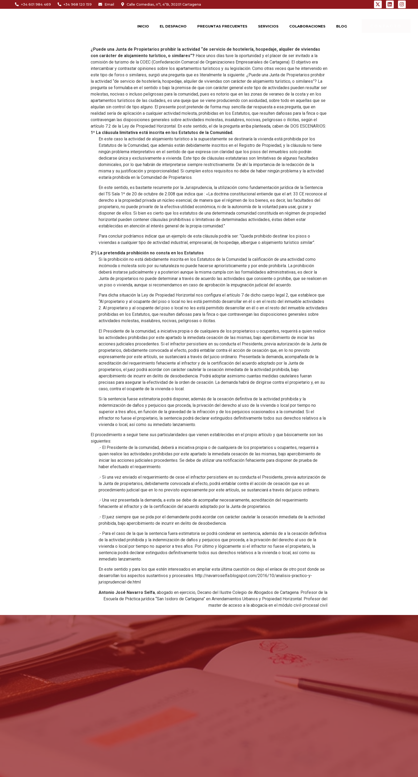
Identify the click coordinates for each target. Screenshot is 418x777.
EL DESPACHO (173, 26)
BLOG (341, 26)
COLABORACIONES (307, 26)
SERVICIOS (268, 26)
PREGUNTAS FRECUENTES (222, 26)
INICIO (143, 26)
